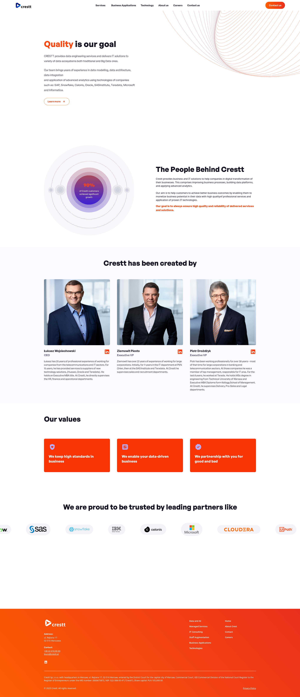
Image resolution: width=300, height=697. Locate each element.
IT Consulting (196, 631)
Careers (178, 5)
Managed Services (198, 626)
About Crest (231, 626)
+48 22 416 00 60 (52, 651)
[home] (23, 5)
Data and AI (195, 621)
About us (163, 5)
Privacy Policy (249, 688)
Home (228, 621)
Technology (147, 5)
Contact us (193, 5)
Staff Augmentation (199, 637)
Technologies (195, 648)
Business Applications (123, 5)
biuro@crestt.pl (51, 654)
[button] (101, 5)
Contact (229, 631)
